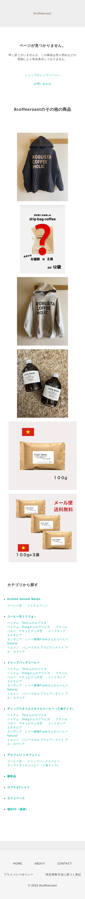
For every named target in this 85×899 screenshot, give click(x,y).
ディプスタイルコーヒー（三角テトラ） (33, 765)
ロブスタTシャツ (18, 787)
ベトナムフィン (37, 605)
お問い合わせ (42, 83)
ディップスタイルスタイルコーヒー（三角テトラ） (41, 708)
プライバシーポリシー (18, 874)
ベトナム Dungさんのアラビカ (28, 627)
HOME (17, 863)
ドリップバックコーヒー (43, 761)
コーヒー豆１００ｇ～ (22, 616)
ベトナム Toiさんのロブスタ (27, 622)
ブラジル (61, 627)
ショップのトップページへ (42, 75)
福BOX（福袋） (18, 809)
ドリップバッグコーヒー (23, 662)
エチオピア (14, 635)
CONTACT (64, 863)
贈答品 (11, 776)
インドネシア (57, 631)
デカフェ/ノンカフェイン (24, 754)
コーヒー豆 (14, 605)
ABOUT (39, 863)
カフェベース (16, 798)
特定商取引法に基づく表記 (63, 874)
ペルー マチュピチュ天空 (25, 631)
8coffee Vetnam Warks (24, 599)
